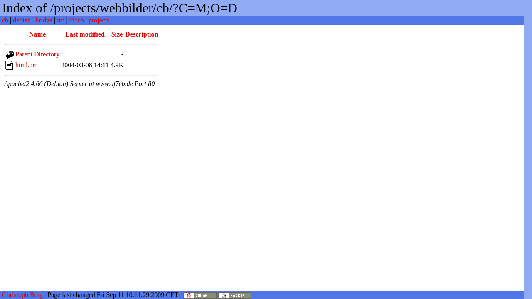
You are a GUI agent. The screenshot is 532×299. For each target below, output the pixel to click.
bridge (43, 20)
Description (141, 34)
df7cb (76, 20)
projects (99, 20)
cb (5, 20)
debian (22, 20)
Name (37, 34)
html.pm (26, 65)
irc (60, 20)
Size (117, 34)
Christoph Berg (22, 294)
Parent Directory (37, 54)
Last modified (85, 34)
